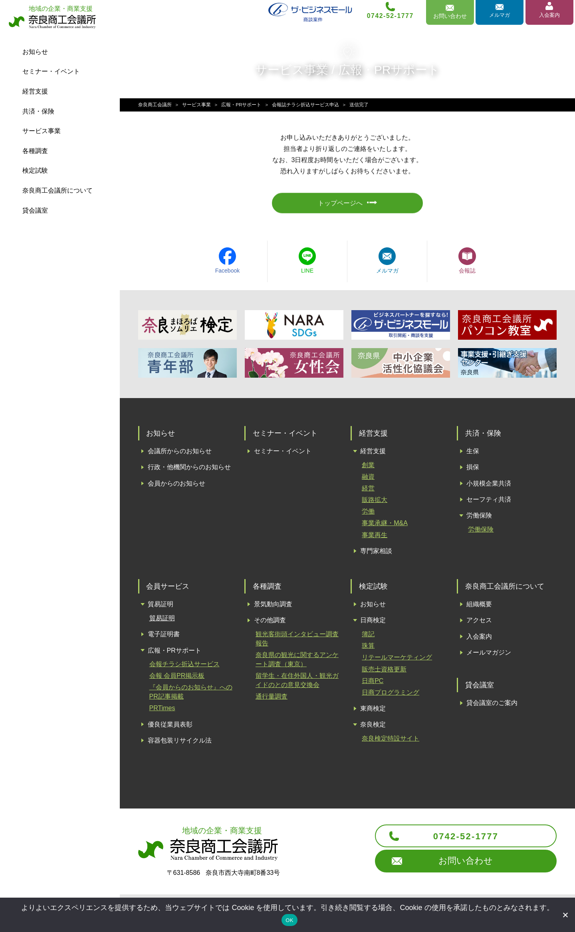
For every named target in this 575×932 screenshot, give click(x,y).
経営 (368, 490)
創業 (368, 467)
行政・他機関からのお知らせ (189, 469)
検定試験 (35, 170)
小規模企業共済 (488, 485)
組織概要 (479, 606)
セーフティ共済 (488, 501)
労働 (368, 513)
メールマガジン (488, 654)
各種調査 (35, 150)
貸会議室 (35, 210)
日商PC (372, 682)
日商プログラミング (390, 694)
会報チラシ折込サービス (184, 666)
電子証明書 (164, 636)
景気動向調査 (273, 606)
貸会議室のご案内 (492, 705)
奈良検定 (373, 726)
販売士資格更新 (384, 671)
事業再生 (374, 537)
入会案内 (548, 17)
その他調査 (270, 622)
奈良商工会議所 (155, 105)
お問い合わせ (456, 866)
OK (289, 920)
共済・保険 (38, 111)
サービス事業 (41, 130)
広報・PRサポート (241, 105)
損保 (472, 469)
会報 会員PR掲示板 (177, 678)
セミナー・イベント (51, 71)
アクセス (479, 622)
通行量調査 (272, 698)
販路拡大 (374, 502)
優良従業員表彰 (170, 726)
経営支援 (35, 91)
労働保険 (479, 517)
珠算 (368, 648)
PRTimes (162, 710)
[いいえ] (565, 915)
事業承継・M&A (385, 525)
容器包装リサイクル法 (180, 742)
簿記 (368, 636)
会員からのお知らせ (176, 485)
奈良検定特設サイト (390, 740)
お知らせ (35, 51)
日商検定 (373, 622)
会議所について (57, 190)
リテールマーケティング (397, 659)
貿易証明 (160, 606)
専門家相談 (376, 553)
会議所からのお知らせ (180, 453)
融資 (368, 479)
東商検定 (373, 710)
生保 (472, 453)
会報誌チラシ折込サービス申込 (305, 105)
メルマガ (499, 17)
